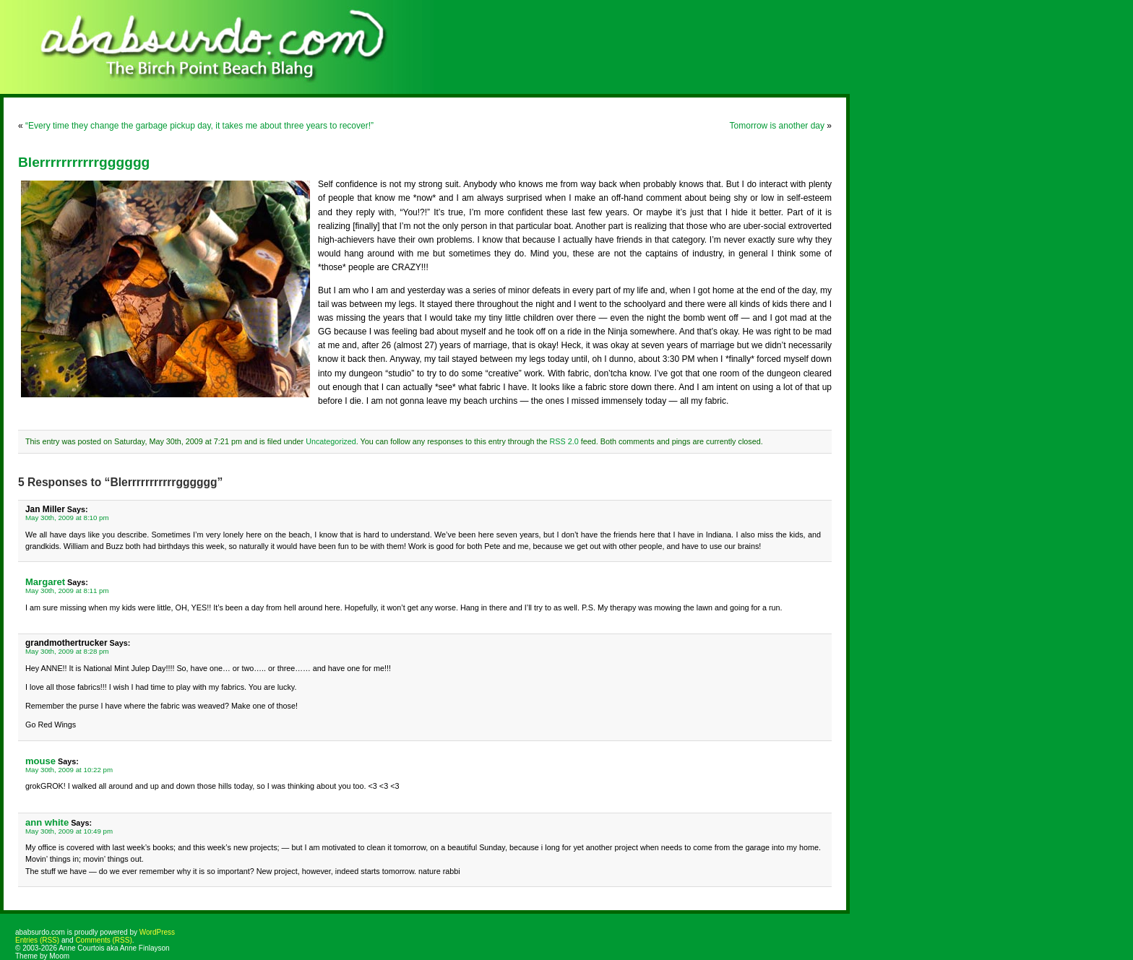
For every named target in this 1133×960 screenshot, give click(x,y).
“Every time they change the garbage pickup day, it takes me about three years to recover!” (199, 126)
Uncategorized (331, 441)
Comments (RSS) (103, 940)
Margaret (45, 581)
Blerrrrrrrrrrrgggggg (84, 162)
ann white (47, 822)
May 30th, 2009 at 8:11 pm (67, 590)
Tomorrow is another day (777, 126)
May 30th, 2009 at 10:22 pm (69, 770)
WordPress (157, 932)
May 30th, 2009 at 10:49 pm (69, 831)
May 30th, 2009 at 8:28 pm (67, 651)
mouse (40, 761)
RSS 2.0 (563, 441)
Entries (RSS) (37, 940)
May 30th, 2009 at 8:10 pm (67, 518)
